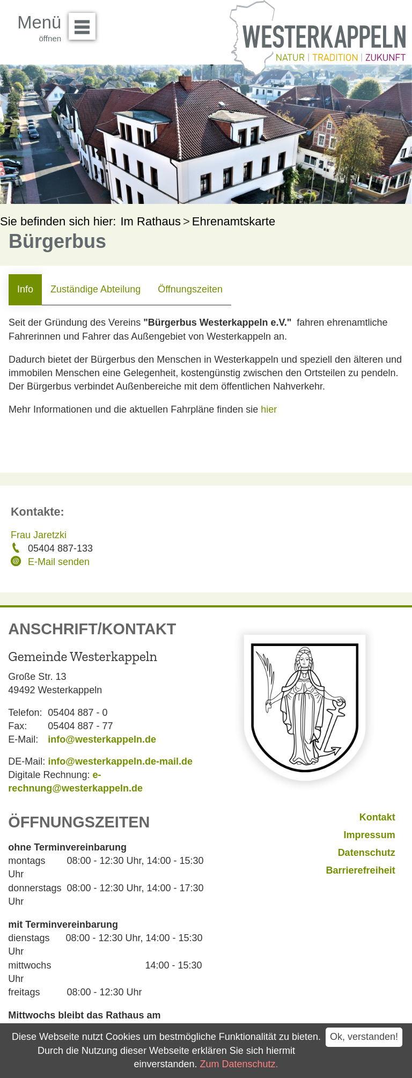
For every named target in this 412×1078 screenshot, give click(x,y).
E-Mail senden (59, 561)
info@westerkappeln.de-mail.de (120, 761)
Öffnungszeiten (190, 289)
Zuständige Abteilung (95, 289)
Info (25, 289)
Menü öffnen (85, 22)
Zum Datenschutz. (239, 1064)
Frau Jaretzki (39, 535)
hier (269, 409)
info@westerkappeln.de (102, 739)
